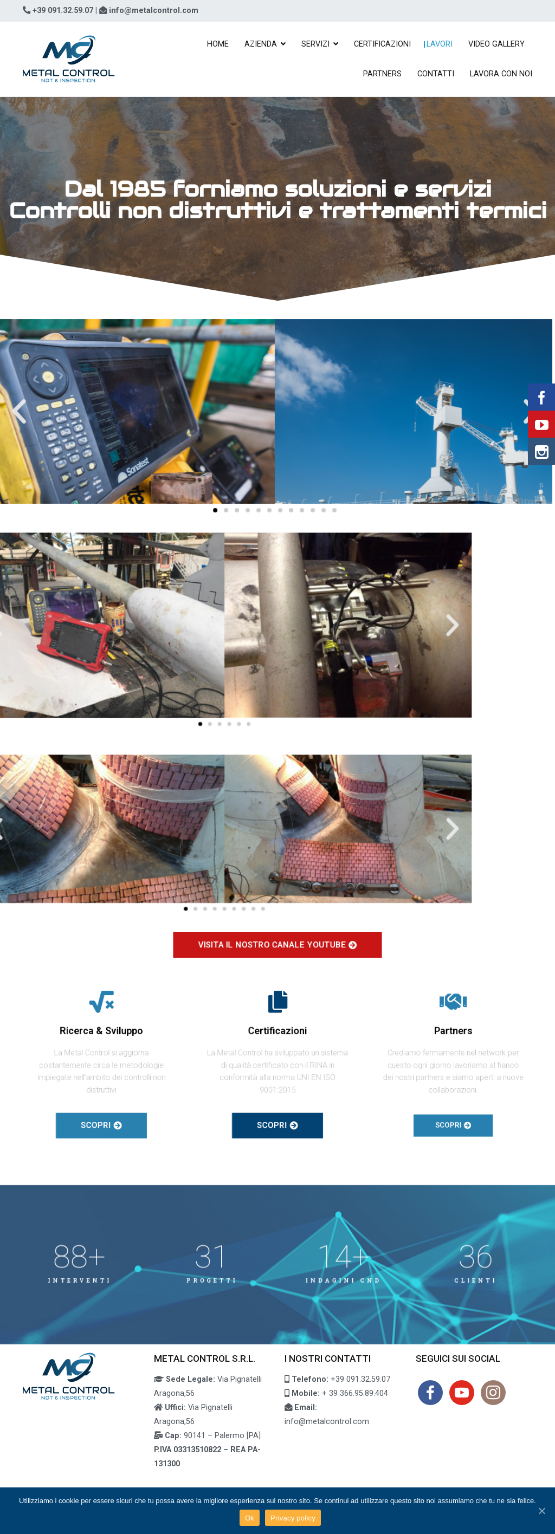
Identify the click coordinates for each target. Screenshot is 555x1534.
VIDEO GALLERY (496, 44)
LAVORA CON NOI (501, 74)
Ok (249, 1518)
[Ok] (541, 1510)
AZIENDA (260, 44)
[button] (158, 504)
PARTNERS (382, 74)
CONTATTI (435, 74)
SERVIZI (315, 44)
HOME (218, 44)
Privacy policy (292, 1518)
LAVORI (440, 44)
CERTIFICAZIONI (382, 44)
